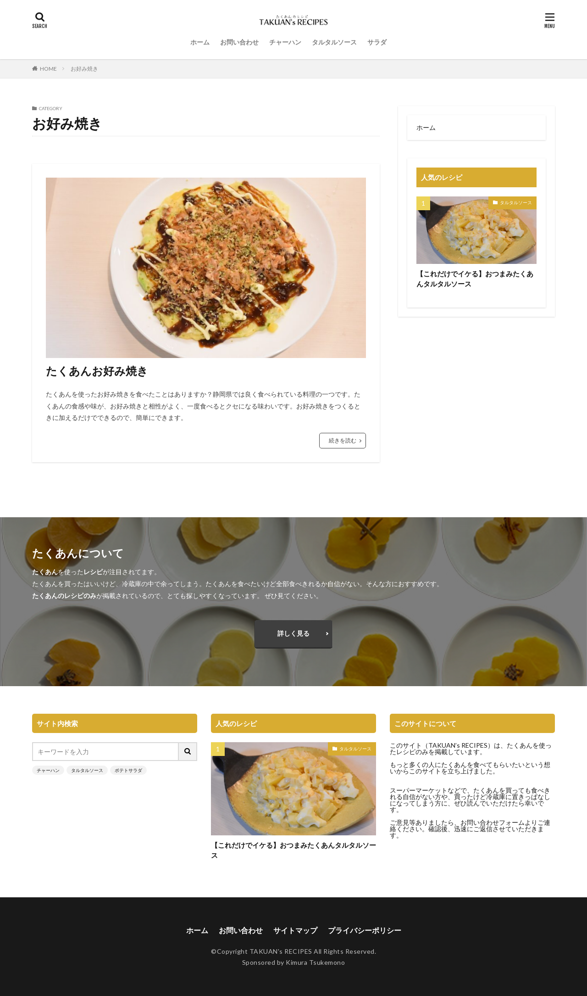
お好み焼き (84, 68)
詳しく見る (293, 633)
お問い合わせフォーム (492, 822)
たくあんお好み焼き (97, 370)
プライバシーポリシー (364, 930)
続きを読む (342, 440)
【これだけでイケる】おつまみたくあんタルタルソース (474, 278)
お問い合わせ (239, 42)
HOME (48, 68)
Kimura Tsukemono (315, 962)
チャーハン (285, 42)
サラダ (377, 42)
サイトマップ (295, 930)
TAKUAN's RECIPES (280, 951)
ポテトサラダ (128, 770)
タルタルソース (334, 42)
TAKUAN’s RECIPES (457, 745)
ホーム (200, 42)
